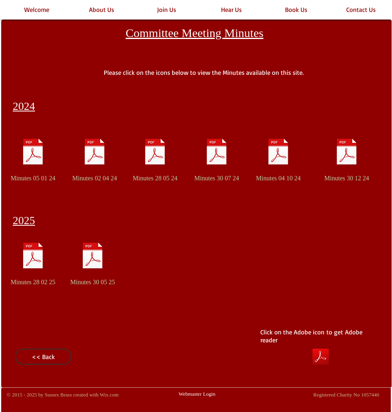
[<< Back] (43, 357)
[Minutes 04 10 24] (278, 157)
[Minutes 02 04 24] (95, 157)
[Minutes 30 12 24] (347, 157)
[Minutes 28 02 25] (33, 261)
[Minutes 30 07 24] (217, 157)
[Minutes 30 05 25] (93, 261)
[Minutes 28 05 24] (155, 157)
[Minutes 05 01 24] (33, 157)
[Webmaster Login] (197, 394)
